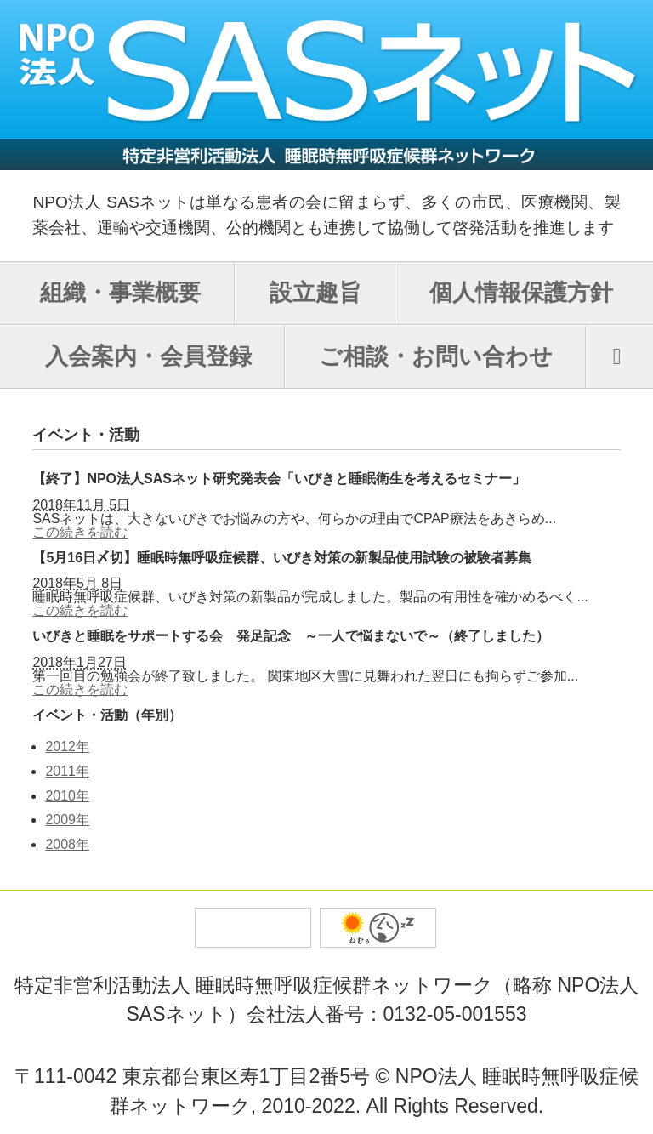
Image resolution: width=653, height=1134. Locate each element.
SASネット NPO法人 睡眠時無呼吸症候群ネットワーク (326, 85)
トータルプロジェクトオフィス (253, 928)
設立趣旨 (315, 292)
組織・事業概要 (120, 292)
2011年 (67, 771)
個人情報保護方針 (521, 292)
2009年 (67, 819)
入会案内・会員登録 (148, 356)
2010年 (67, 796)
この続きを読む (80, 532)
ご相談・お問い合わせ (436, 356)
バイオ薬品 (378, 928)
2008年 (67, 844)
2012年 (67, 746)
